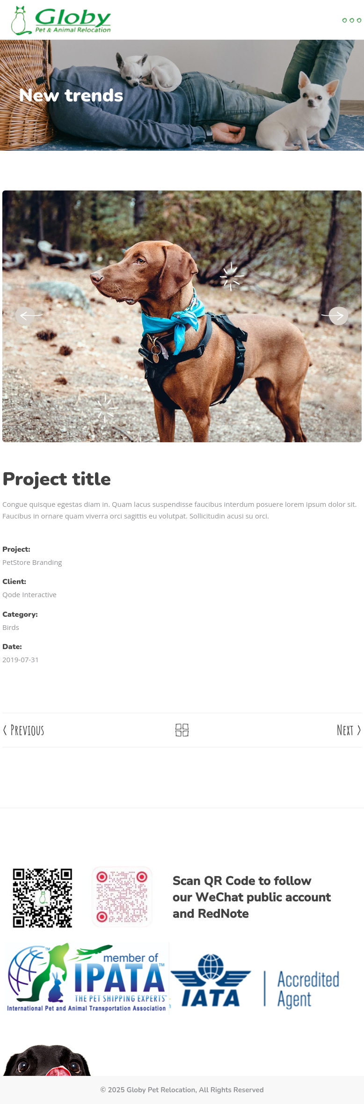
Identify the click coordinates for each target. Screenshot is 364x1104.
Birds (10, 627)
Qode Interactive (29, 594)
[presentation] (28, 316)
